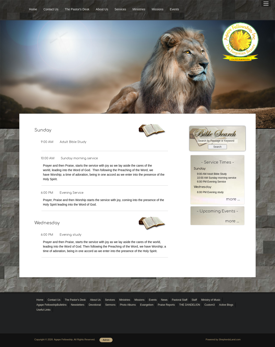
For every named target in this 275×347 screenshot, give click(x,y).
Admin (106, 340)
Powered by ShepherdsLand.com (223, 339)
